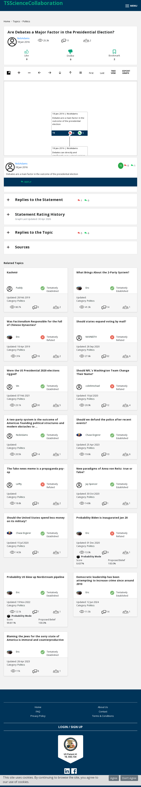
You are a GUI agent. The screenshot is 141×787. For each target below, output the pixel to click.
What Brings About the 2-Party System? (102, 272)
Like (26, 55)
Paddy (19, 287)
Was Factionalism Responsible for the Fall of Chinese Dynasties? (34, 323)
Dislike (70, 55)
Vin (17, 385)
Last (102, 73)
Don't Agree (129, 778)
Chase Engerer (93, 434)
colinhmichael (93, 385)
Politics (26, 21)
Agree (113, 778)
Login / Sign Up (70, 727)
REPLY (26, 182)
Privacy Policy (38, 716)
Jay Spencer (91, 484)
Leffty (19, 484)
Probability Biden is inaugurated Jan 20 (102, 517)
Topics (16, 21)
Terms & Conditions (103, 716)
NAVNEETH (91, 336)
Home (7, 21)
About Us (103, 707)
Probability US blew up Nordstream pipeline (35, 577)
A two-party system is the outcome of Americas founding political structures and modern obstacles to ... (35, 423)
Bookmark (114, 55)
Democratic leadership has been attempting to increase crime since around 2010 (105, 580)
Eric (87, 287)
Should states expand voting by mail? (101, 321)
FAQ (38, 711)
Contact (103, 711)
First (91, 73)
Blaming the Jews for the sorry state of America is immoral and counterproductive (35, 638)
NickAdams (23, 38)
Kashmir (12, 272)
